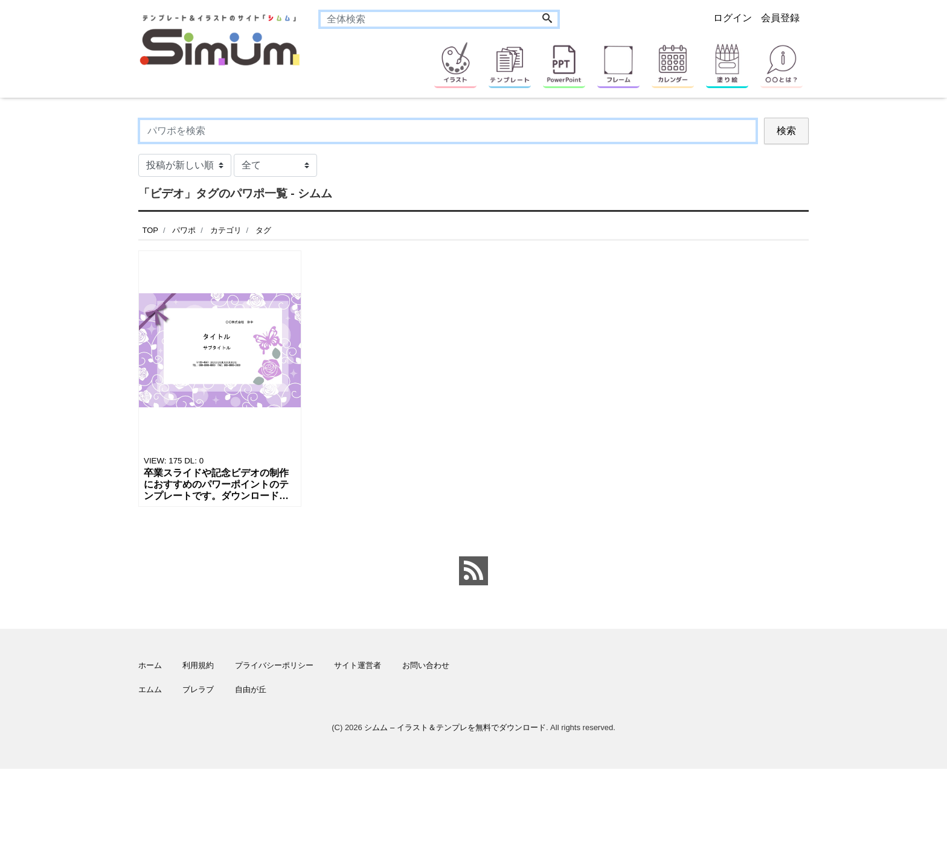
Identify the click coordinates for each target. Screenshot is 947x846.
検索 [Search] (786, 131)
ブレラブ (198, 689)
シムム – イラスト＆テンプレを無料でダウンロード (454, 727)
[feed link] (473, 570)
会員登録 (780, 18)
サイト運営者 (357, 665)
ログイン (732, 18)
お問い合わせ (425, 665)
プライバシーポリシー (274, 665)
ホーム (150, 665)
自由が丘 (250, 689)
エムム (150, 689)
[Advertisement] (81, 480)
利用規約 (198, 665)
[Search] (547, 19)
